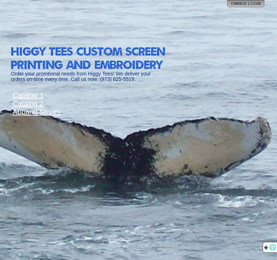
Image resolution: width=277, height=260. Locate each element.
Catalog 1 (28, 95)
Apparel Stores (36, 112)
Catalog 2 (28, 104)
